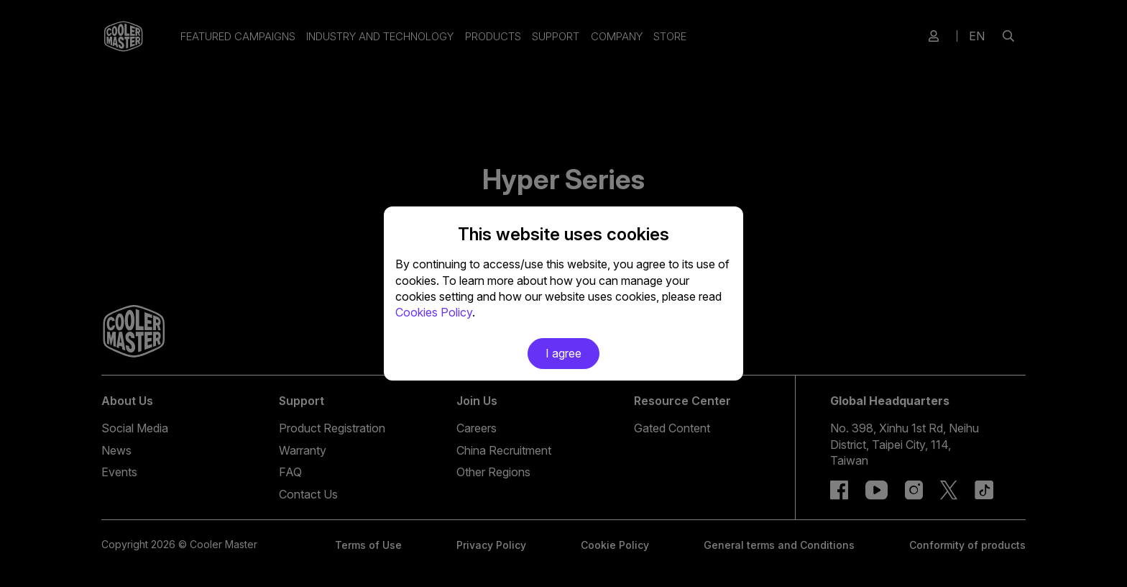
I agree (563, 353)
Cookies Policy (433, 312)
